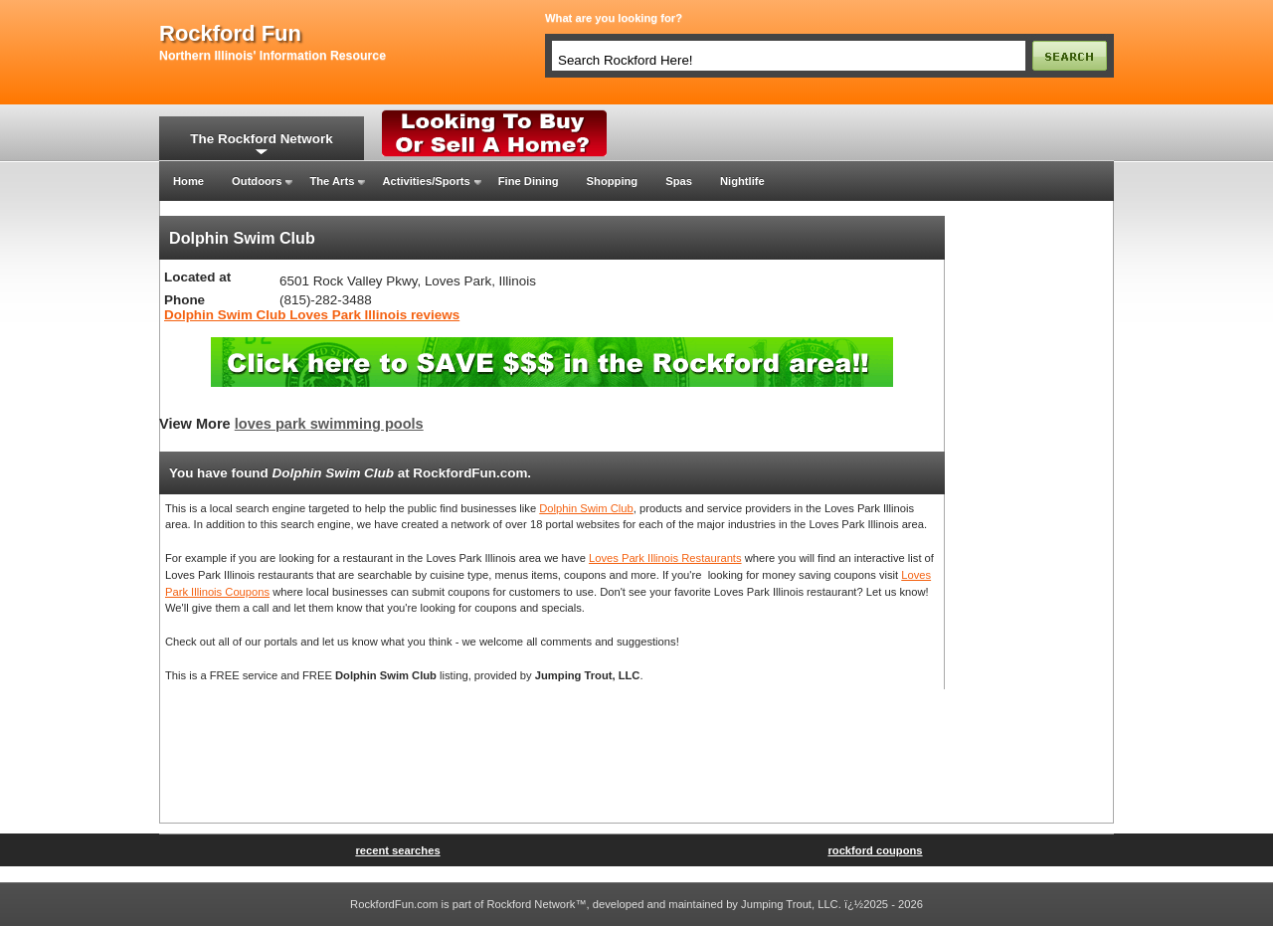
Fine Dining (528, 181)
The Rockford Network (261, 138)
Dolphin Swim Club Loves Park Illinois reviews (311, 314)
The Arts (331, 181)
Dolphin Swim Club (586, 508)
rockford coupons (874, 850)
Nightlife (742, 181)
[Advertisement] (1029, 514)
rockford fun (230, 34)
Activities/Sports (425, 181)
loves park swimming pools (329, 424)
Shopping (612, 181)
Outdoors (256, 181)
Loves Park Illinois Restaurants (665, 558)
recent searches (397, 850)
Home (188, 181)
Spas (678, 181)
